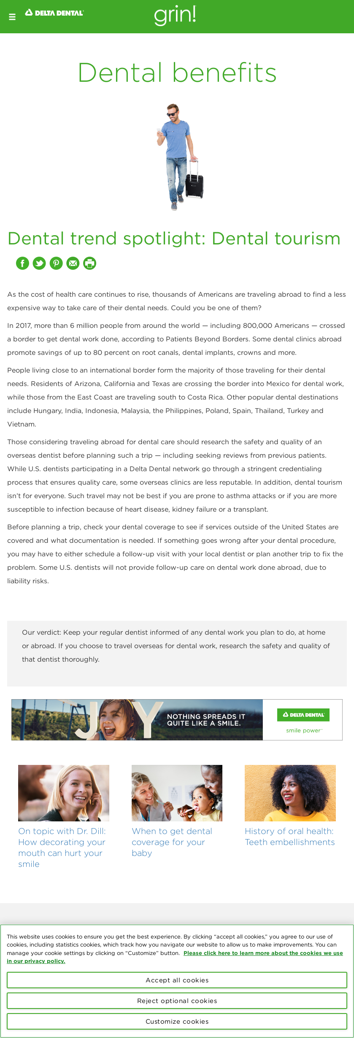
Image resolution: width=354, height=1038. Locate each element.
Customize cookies (177, 1021)
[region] (177, 981)
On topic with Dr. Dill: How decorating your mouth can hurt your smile (62, 847)
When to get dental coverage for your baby (172, 842)
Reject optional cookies (177, 1001)
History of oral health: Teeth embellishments (290, 836)
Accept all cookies (177, 980)
